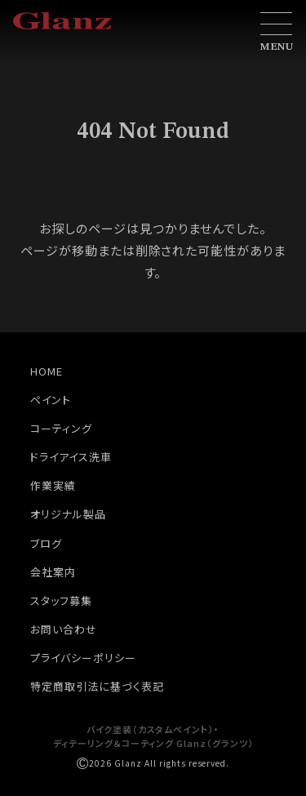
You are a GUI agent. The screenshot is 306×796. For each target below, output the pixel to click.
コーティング (61, 428)
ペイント (50, 399)
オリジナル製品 (68, 514)
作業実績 (53, 485)
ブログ (46, 543)
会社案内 (53, 572)
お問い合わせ (63, 629)
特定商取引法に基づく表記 (97, 686)
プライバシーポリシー (83, 657)
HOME (46, 371)
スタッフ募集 (61, 600)
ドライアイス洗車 (71, 457)
